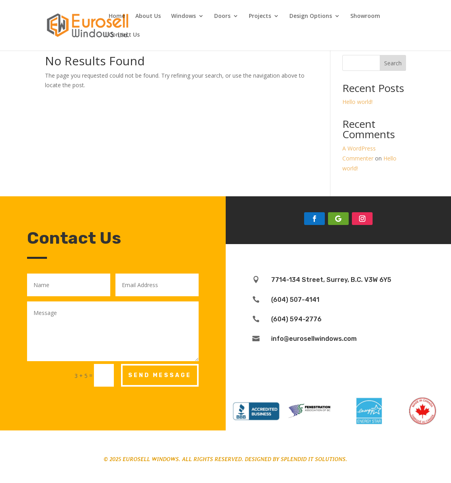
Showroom (365, 16)
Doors (222, 16)
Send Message (159, 375)
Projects (260, 16)
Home (117, 16)
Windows (183, 16)
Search (393, 63)
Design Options (310, 16)
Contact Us (124, 35)
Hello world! (357, 102)
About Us (148, 16)
